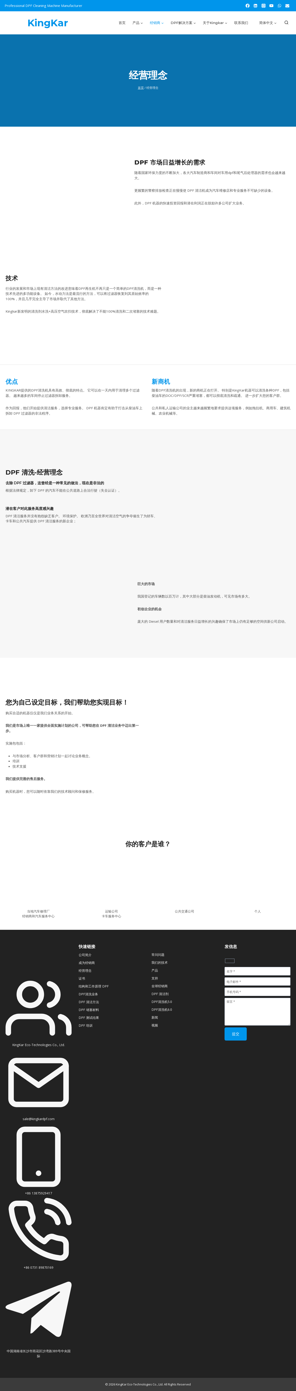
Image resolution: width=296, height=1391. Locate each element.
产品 (154, 970)
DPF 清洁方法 (89, 1002)
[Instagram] (263, 6)
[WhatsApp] (279, 6)
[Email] (288, 6)
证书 (82, 978)
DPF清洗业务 (88, 994)
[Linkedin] (256, 6)
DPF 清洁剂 (160, 994)
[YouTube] (272, 6)
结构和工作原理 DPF (94, 986)
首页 (122, 23)
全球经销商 (159, 986)
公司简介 (85, 955)
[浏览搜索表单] (286, 23)
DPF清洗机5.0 (161, 1001)
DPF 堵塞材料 (89, 1010)
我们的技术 (159, 962)
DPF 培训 (85, 1025)
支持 (154, 978)
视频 (154, 1025)
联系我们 (241, 23)
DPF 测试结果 (89, 1017)
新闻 (154, 1017)
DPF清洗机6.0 (161, 1009)
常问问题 (157, 954)
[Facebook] (248, 6)
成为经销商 (87, 962)
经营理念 (85, 970)
